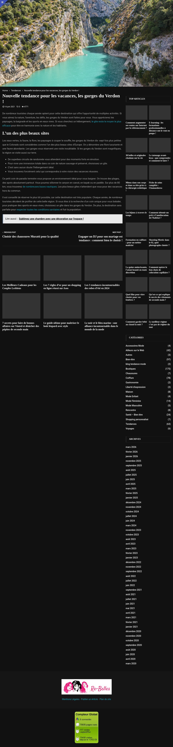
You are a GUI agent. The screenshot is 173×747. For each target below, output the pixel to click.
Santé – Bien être (134, 414)
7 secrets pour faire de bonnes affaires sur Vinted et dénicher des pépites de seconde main (20, 326)
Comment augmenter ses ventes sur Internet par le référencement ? (136, 125)
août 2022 (131, 576)
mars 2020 (131, 663)
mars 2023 (131, 548)
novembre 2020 (133, 636)
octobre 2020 (132, 640)
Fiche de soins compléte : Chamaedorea (155, 185)
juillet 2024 (131, 516)
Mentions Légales (70, 699)
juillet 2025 (131, 475)
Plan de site (105, 699)
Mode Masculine (134, 405)
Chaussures (131, 373)
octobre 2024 (132, 511)
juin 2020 (130, 654)
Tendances (131, 424)
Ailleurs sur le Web (135, 350)
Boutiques (131, 369)
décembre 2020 (133, 631)
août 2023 (131, 539)
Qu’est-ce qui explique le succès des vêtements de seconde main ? (160, 297)
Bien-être (130, 359)
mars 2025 (131, 488)
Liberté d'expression (136, 387)
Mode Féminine (133, 401)
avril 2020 (130, 659)
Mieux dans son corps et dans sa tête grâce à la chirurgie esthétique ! (136, 186)
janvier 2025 (132, 497)
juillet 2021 (131, 599)
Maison (129, 392)
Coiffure (130, 378)
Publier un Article (89, 699)
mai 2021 (130, 608)
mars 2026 (131, 447)
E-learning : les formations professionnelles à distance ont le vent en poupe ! (159, 128)
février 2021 (132, 622)
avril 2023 (130, 543)
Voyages (130, 428)
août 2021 (131, 594)
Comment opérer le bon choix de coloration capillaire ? (159, 270)
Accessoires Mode (135, 345)
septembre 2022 (134, 571)
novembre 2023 (133, 530)
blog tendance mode (136, 364)
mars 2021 (131, 617)
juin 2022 (130, 585)
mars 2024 (131, 525)
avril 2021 (130, 613)
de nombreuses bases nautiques (40, 186)
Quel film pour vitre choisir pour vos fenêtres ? (135, 297)
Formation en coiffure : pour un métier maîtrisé (136, 242)
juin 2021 (130, 603)
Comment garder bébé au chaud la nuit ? (136, 323)
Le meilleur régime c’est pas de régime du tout (159, 324)
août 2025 (131, 470)
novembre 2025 (133, 461)
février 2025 (132, 493)
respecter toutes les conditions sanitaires (38, 209)
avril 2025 (130, 484)
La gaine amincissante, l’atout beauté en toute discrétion (136, 270)
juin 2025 (130, 479)
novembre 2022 (133, 567)
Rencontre (131, 410)
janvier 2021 (132, 626)
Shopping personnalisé (137, 419)
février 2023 (132, 553)
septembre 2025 (134, 465)
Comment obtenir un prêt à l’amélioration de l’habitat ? (159, 215)
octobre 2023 (132, 534)
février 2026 (132, 452)
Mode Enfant (132, 396)
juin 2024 (130, 520)
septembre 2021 (134, 590)
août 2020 (131, 650)
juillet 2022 (131, 580)
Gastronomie (132, 382)
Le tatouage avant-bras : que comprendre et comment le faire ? (159, 158)
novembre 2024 (133, 507)
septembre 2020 (134, 645)
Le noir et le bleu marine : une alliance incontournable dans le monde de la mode (101, 326)
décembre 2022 (133, 562)
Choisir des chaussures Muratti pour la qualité (30, 236)
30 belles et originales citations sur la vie (136, 156)
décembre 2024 (133, 502)
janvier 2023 (132, 557)
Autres (129, 355)
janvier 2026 (132, 456)
